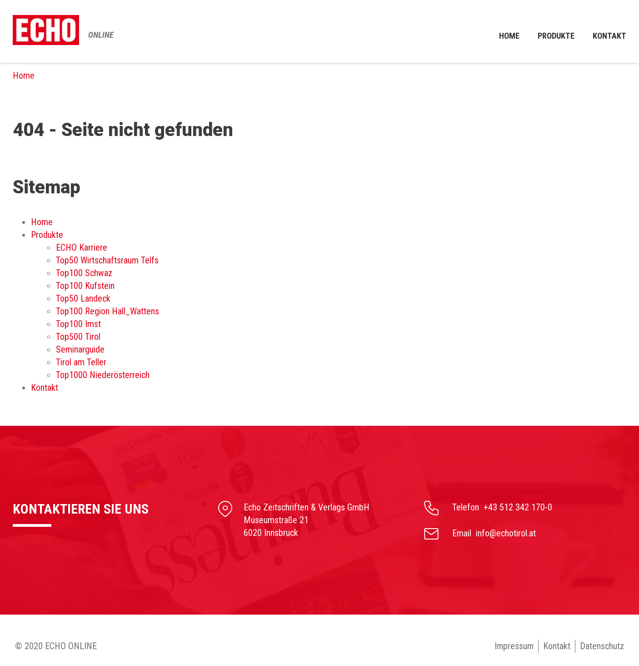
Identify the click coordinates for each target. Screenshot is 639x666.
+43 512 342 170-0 (518, 507)
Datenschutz (602, 646)
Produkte (552, 31)
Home (503, 31)
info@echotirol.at (506, 533)
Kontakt (556, 646)
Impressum (514, 646)
